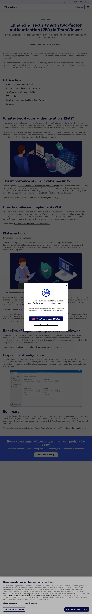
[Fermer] (66, 285)
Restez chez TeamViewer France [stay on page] (46, 325)
